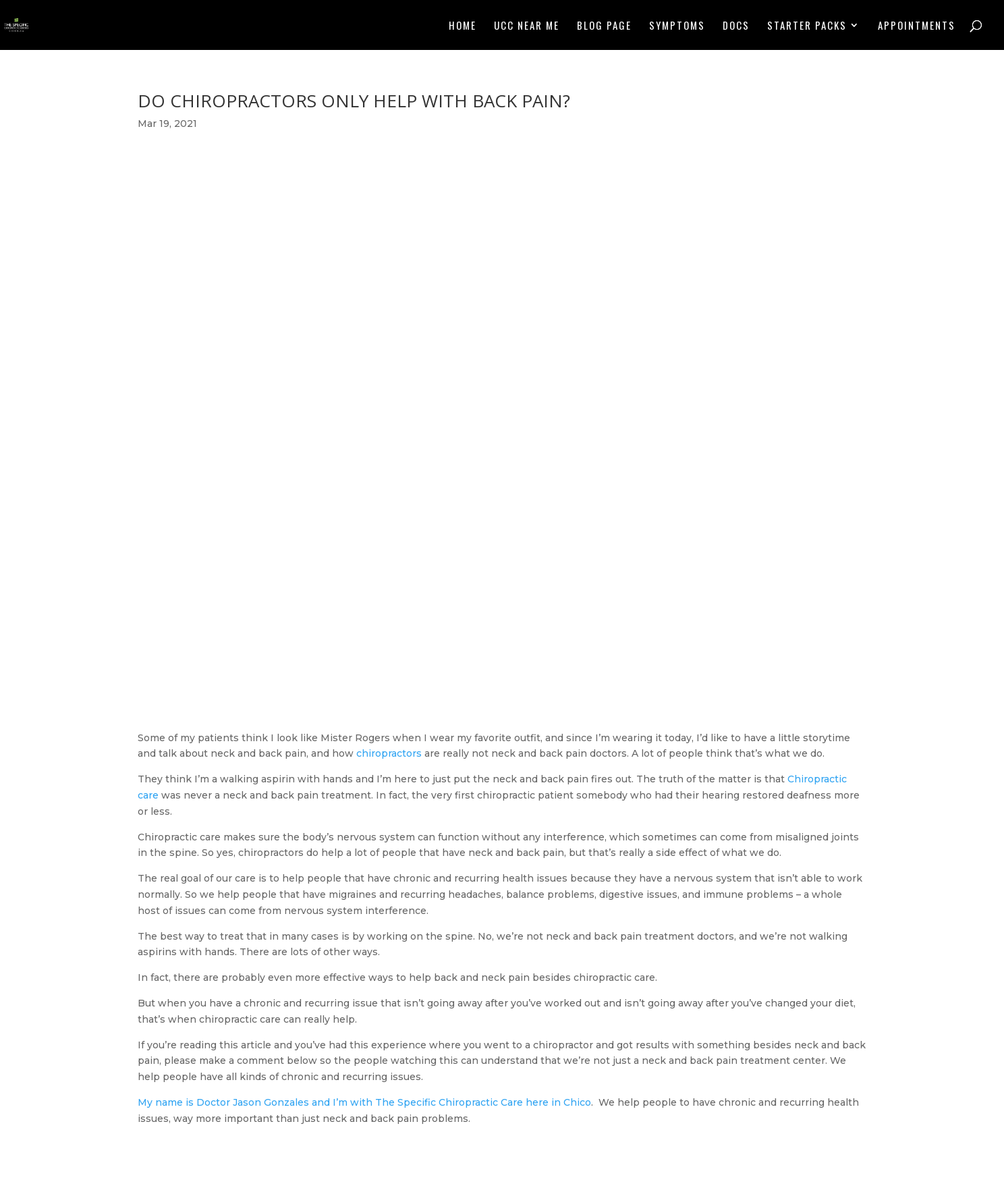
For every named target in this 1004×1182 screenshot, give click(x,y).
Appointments (916, 26)
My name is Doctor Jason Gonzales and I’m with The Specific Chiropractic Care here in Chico (364, 1102)
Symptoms (677, 26)
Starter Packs (807, 26)
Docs (736, 26)
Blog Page (604, 26)
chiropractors (389, 753)
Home (462, 26)
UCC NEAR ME (526, 26)
